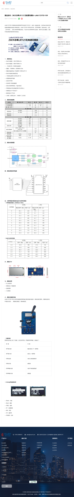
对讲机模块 (4, 455)
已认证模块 (4, 445)
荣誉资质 (70, 445)
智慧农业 (24, 445)
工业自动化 (39, 445)
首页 (3, 8)
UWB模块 (4, 450)
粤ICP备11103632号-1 (46, 492)
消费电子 (39, 447)
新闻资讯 (7, 8)
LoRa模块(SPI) (5, 447)
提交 (7, 486)
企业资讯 (54, 450)
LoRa (32, 494)
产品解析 (54, 445)
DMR (43, 494)
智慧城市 (24, 455)
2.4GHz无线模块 (5, 457)
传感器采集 (39, 442)
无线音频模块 (5, 459)
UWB (40, 494)
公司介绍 (70, 443)
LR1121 (27, 25)
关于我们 (70, 438)
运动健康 (24, 452)
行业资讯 (54, 443)
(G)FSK (35, 494)
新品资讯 (13, 8)
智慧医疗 (24, 443)
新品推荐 (4, 443)
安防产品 (24, 447)
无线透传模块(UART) (6, 452)
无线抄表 (24, 450)
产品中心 (4, 438)
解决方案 (24, 438)
